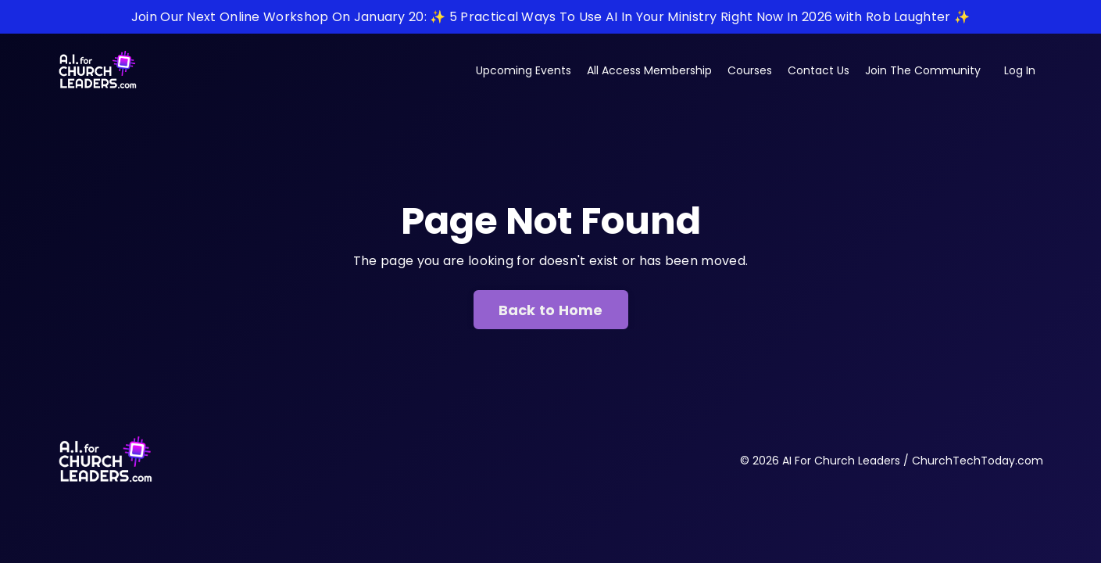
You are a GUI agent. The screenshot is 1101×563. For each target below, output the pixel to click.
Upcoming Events (523, 70)
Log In (1019, 70)
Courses (749, 70)
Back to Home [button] (551, 310)
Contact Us (818, 70)
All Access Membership (649, 70)
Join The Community (923, 70)
